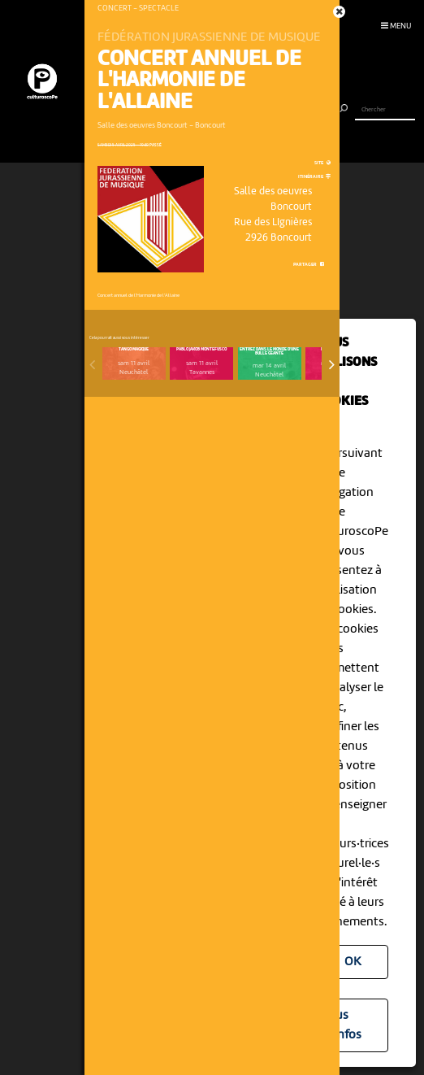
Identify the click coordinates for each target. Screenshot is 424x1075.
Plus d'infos (343, 1025)
